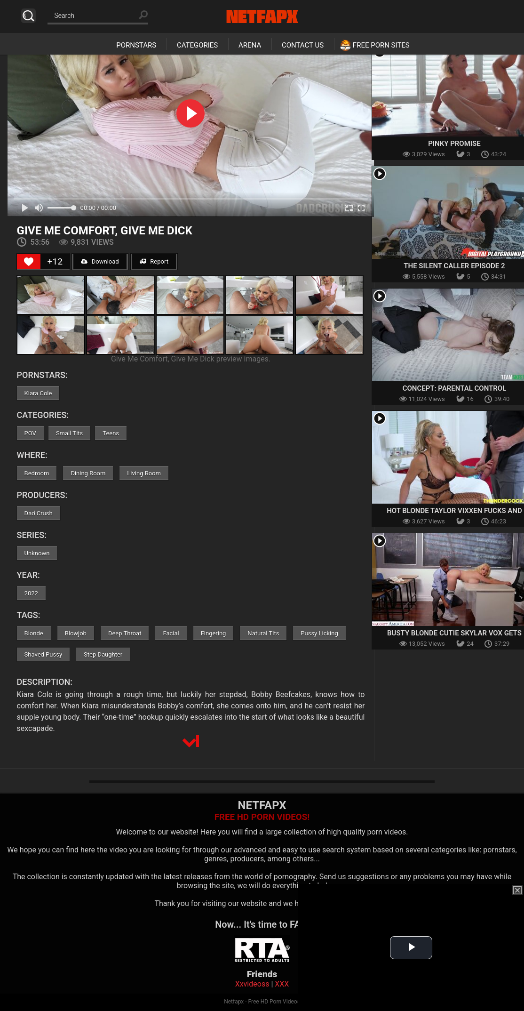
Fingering (213, 633)
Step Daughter (103, 654)
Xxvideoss (252, 983)
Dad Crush (38, 513)
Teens (111, 433)
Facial (171, 633)
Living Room (144, 473)
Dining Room (88, 473)
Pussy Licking (319, 633)
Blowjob (76, 633)
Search (28, 15)
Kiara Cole (38, 393)
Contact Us (303, 45)
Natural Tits (263, 633)
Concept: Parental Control (455, 388)
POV (30, 433)
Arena (249, 45)
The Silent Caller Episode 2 (454, 266)
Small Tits (69, 433)
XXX (282, 983)
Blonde (33, 633)
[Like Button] (28, 261)
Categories (197, 45)
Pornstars (136, 45)
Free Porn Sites (381, 45)
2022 (31, 593)
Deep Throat (125, 633)
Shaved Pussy (43, 654)
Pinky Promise (454, 143)
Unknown (37, 553)
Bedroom (36, 473)
